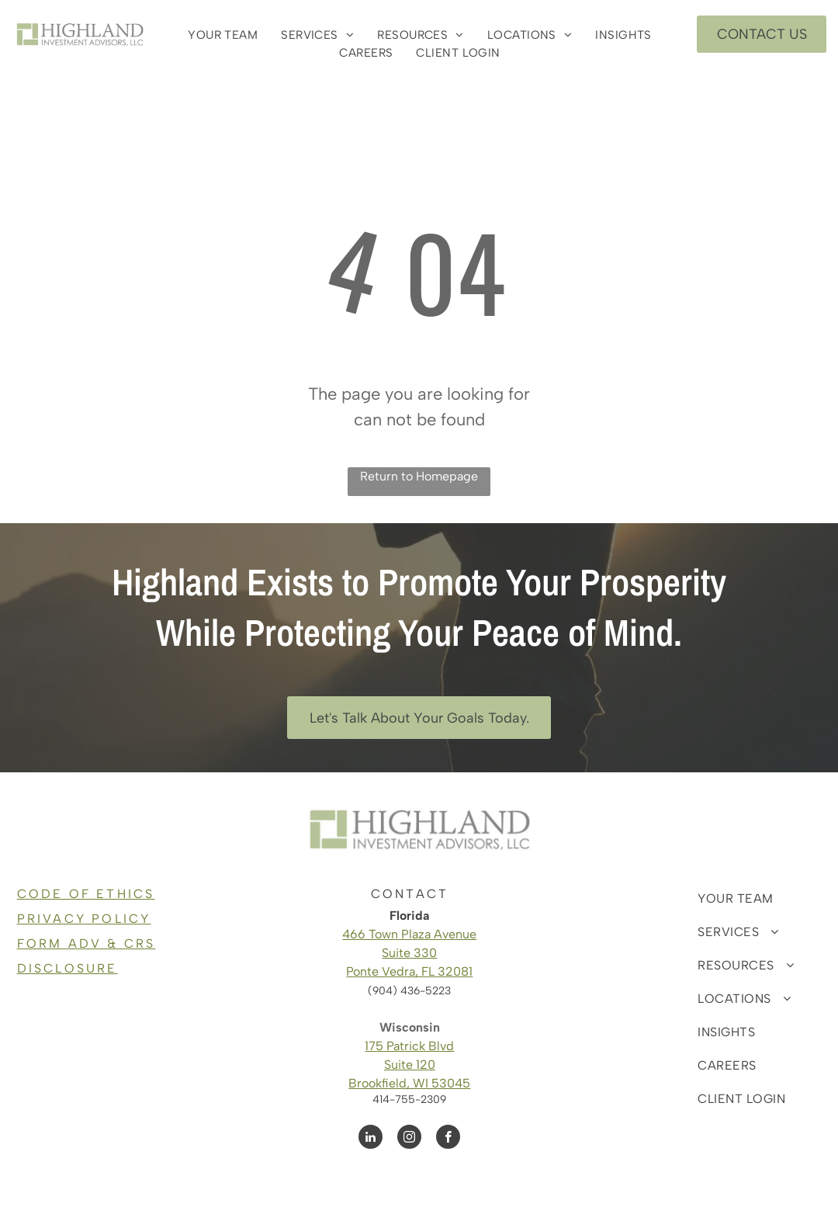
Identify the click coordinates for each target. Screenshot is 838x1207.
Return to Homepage (419, 476)
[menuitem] (222, 35)
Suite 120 (409, 1064)
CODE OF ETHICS (86, 893)
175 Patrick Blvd (409, 1046)
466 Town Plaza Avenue (409, 934)
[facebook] (448, 1139)
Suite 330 (409, 952)
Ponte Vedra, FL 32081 (409, 971)
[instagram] (409, 1139)
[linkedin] (370, 1139)
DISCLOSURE (67, 968)
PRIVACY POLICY (84, 918)
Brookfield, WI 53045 (409, 1083)
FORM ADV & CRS (86, 943)
